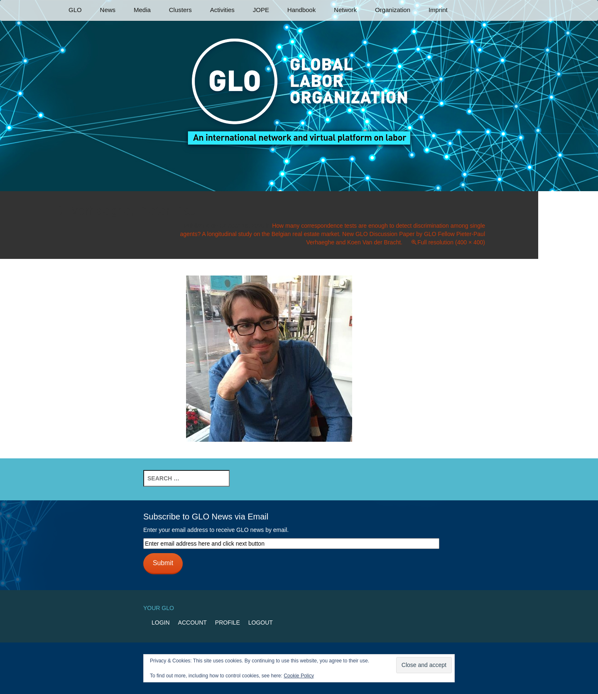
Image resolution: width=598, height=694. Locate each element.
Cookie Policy (299, 676)
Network (345, 9)
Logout (260, 622)
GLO (75, 9)
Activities (222, 9)
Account (192, 622)
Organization (392, 9)
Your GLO (158, 608)
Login (161, 622)
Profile (227, 622)
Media (142, 9)
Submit (163, 562)
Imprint (438, 9)
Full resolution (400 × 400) (451, 242)
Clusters (180, 9)
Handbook (301, 9)
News (108, 9)
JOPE (261, 9)
